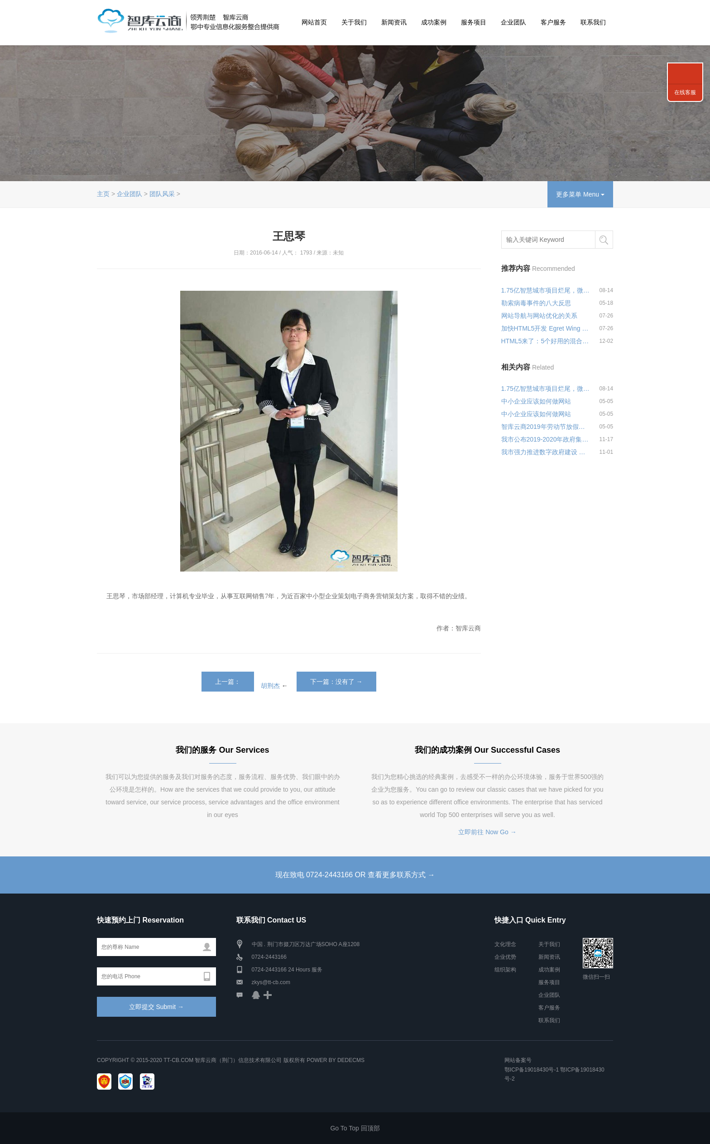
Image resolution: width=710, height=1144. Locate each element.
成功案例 (433, 22)
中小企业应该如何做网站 (536, 401)
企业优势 (505, 957)
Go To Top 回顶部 (354, 1128)
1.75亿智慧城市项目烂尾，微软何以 (546, 290)
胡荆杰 (270, 685)
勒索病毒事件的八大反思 (536, 303)
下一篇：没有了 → (336, 681)
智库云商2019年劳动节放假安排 (546, 426)
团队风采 (162, 193)
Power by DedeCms (336, 1060)
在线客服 (685, 92)
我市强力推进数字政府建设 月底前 (546, 452)
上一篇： (227, 681)
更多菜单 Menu (580, 194)
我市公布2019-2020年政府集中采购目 (546, 439)
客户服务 (553, 22)
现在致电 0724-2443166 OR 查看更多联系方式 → (355, 875)
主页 (103, 193)
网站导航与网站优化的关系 (539, 315)
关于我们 (354, 22)
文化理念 (505, 944)
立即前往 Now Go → (487, 832)
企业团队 (513, 22)
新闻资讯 (394, 22)
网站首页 (314, 22)
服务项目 (473, 22)
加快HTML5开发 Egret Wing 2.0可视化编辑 (546, 328)
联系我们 (593, 22)
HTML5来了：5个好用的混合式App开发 (546, 341)
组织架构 (505, 969)
